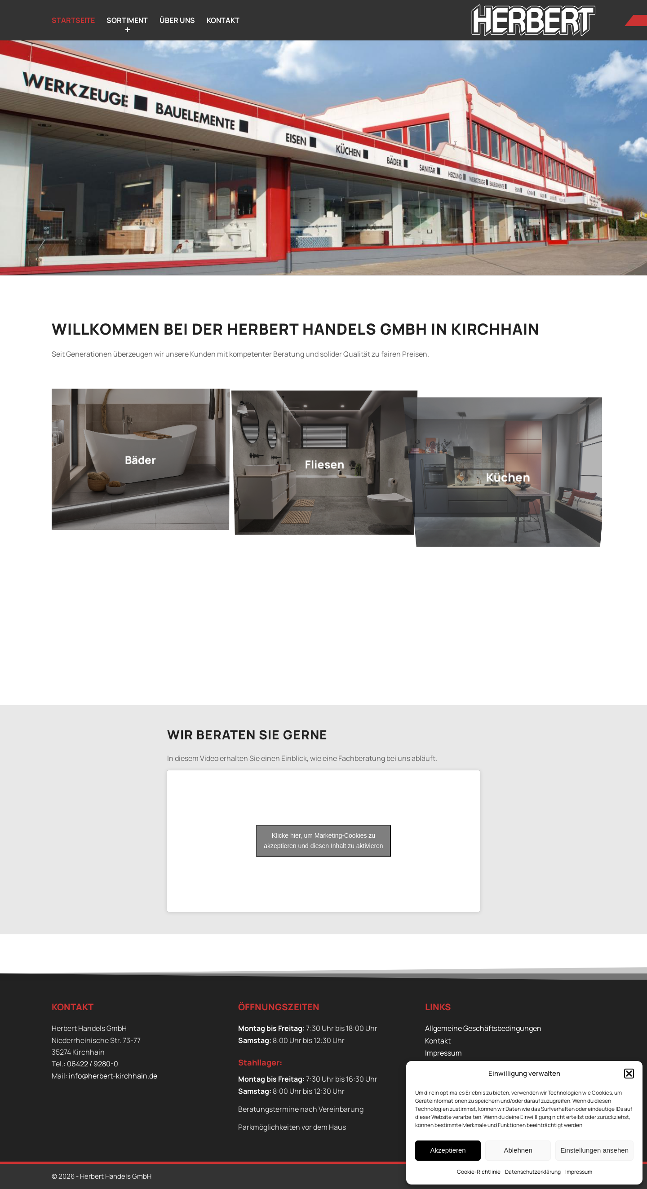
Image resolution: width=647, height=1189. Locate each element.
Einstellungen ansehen (594, 1150)
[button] (629, 1073)
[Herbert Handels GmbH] (533, 20)
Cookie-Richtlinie (479, 1172)
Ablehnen (518, 1150)
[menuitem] (73, 20)
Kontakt (438, 1041)
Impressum (578, 1172)
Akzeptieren (447, 1150)
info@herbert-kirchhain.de (113, 1076)
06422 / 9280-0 (92, 1064)
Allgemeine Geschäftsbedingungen (483, 1028)
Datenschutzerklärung (533, 1172)
